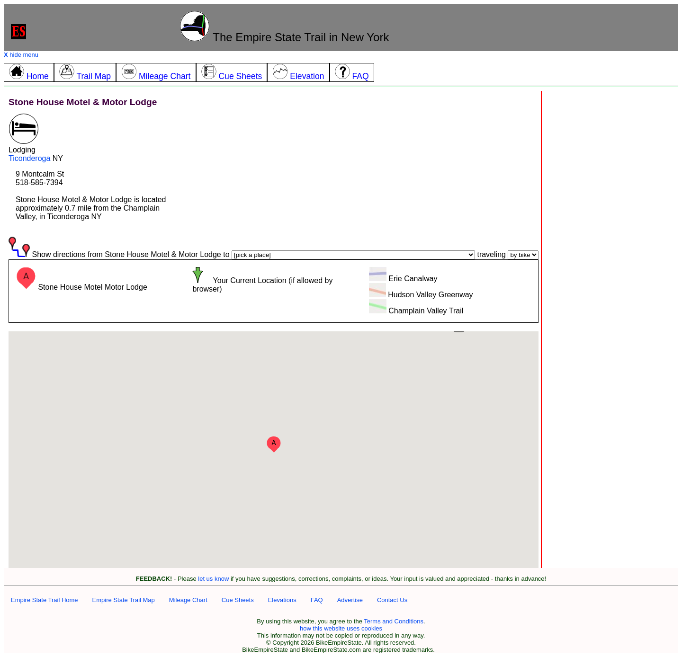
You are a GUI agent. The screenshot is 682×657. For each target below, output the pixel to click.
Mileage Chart (188, 600)
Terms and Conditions (393, 621)
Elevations (282, 600)
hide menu (21, 54)
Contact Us (392, 600)
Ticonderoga (29, 158)
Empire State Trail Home (44, 600)
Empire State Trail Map (123, 600)
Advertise (350, 600)
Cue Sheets (238, 600)
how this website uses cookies (341, 628)
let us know (213, 578)
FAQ (317, 600)
